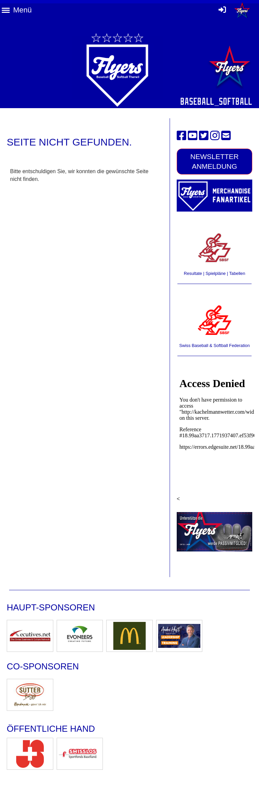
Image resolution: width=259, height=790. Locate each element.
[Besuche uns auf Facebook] (181, 136)
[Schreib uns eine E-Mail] (226, 136)
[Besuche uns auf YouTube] (192, 136)
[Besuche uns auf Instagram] (215, 136)
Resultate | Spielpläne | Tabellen (214, 273)
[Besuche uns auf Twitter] (203, 136)
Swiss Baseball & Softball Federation (214, 345)
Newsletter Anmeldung (214, 161)
